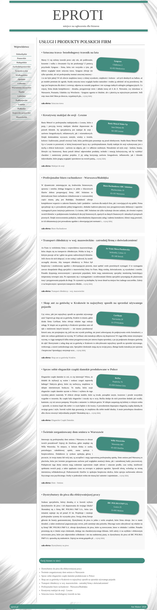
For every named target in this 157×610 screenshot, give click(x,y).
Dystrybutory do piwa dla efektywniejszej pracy (61, 569)
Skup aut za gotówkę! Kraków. (63, 358)
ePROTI (77, 12)
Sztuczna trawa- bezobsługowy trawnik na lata (60, 594)
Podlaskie (22, 109)
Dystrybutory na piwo (60, 545)
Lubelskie (21, 96)
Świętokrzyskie (21, 71)
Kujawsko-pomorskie (22, 113)
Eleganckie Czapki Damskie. (62, 420)
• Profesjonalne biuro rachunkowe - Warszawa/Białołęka (75, 177)
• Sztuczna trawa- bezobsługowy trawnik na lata (70, 52)
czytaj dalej (87, 96)
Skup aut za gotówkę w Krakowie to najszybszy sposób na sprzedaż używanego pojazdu (78, 579)
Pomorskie (21, 58)
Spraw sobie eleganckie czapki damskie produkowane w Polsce (67, 576)
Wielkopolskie (22, 75)
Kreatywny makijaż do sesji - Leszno (56, 590)
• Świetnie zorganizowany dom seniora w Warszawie (72, 431)
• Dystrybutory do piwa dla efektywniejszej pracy (70, 494)
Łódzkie (21, 104)
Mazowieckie (21, 117)
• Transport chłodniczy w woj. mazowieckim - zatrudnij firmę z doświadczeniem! (89, 240)
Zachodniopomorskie (22, 67)
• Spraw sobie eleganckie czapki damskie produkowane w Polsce (79, 369)
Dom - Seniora (57, 483)
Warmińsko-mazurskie (21, 88)
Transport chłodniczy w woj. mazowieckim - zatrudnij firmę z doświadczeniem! (74, 583)
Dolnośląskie (21, 54)
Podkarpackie (21, 100)
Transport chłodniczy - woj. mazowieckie (67, 291)
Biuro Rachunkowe (59, 228)
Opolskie (21, 79)
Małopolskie (21, 62)
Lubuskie (22, 83)
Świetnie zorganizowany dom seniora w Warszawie (62, 572)
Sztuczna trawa (57, 103)
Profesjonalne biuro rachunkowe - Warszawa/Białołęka (64, 587)
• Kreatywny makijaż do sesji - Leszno (64, 115)
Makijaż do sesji (57, 166)
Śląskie (22, 92)
